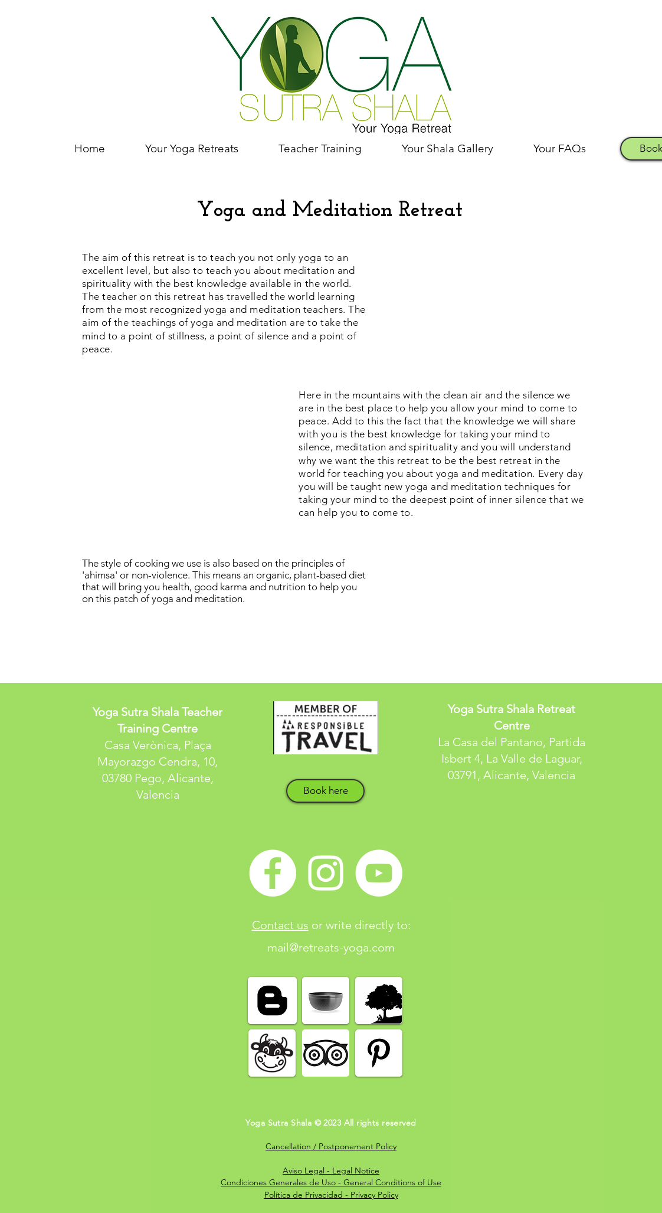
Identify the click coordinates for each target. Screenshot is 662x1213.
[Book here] (325, 791)
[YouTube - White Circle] (378, 873)
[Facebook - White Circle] (272, 873)
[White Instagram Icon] (325, 873)
